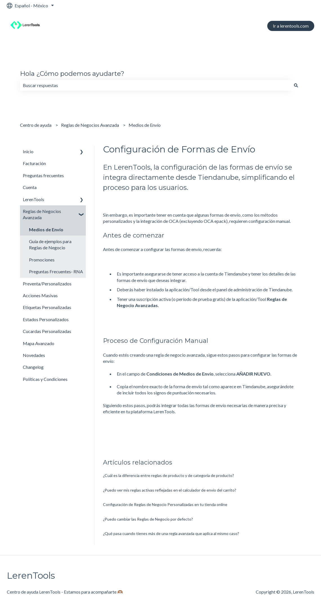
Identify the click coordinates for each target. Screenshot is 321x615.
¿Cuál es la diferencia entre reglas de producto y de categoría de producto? (168, 475)
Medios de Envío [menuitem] (46, 229)
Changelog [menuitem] (33, 367)
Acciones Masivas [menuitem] (40, 295)
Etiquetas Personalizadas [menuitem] (47, 307)
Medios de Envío (145, 125)
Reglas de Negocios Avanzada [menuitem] (42, 214)
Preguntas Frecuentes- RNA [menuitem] (56, 271)
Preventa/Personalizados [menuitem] (47, 283)
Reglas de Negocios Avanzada (90, 125)
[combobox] (155, 85)
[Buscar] (296, 85)
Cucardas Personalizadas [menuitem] (47, 331)
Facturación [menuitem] (34, 163)
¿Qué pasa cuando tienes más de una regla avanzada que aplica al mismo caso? (171, 533)
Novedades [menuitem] (34, 355)
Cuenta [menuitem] (30, 187)
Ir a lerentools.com (291, 25)
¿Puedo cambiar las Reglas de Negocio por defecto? (148, 519)
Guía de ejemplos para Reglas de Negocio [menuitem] (50, 244)
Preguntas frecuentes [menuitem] (43, 175)
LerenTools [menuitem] (33, 199)
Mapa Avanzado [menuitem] (38, 343)
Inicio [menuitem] (28, 151)
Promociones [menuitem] (42, 259)
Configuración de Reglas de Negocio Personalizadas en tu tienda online (165, 504)
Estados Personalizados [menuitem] (46, 319)
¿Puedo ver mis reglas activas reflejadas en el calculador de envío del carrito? (169, 490)
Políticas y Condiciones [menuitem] (45, 379)
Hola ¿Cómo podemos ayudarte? (72, 73)
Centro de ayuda (35, 125)
